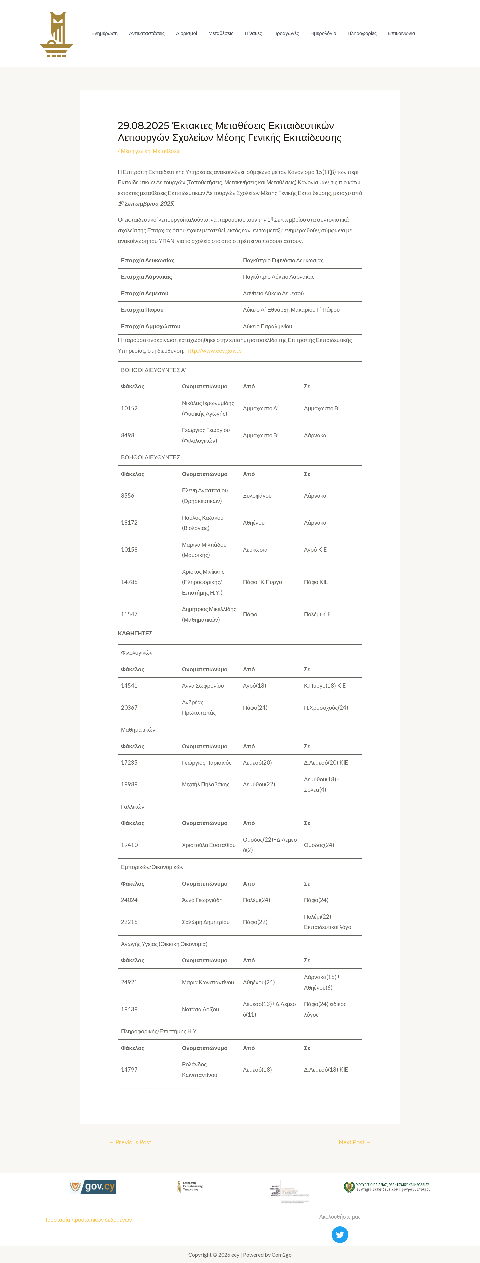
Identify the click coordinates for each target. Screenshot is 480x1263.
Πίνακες (250, 33)
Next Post (354, 1142)
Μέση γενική (136, 150)
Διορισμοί (184, 33)
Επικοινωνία (395, 33)
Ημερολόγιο (319, 33)
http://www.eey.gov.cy (214, 350)
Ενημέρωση (104, 33)
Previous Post (130, 1142)
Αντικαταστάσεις (146, 33)
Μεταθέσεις (218, 33)
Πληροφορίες (357, 33)
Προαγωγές (282, 33)
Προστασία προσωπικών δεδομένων (88, 1219)
